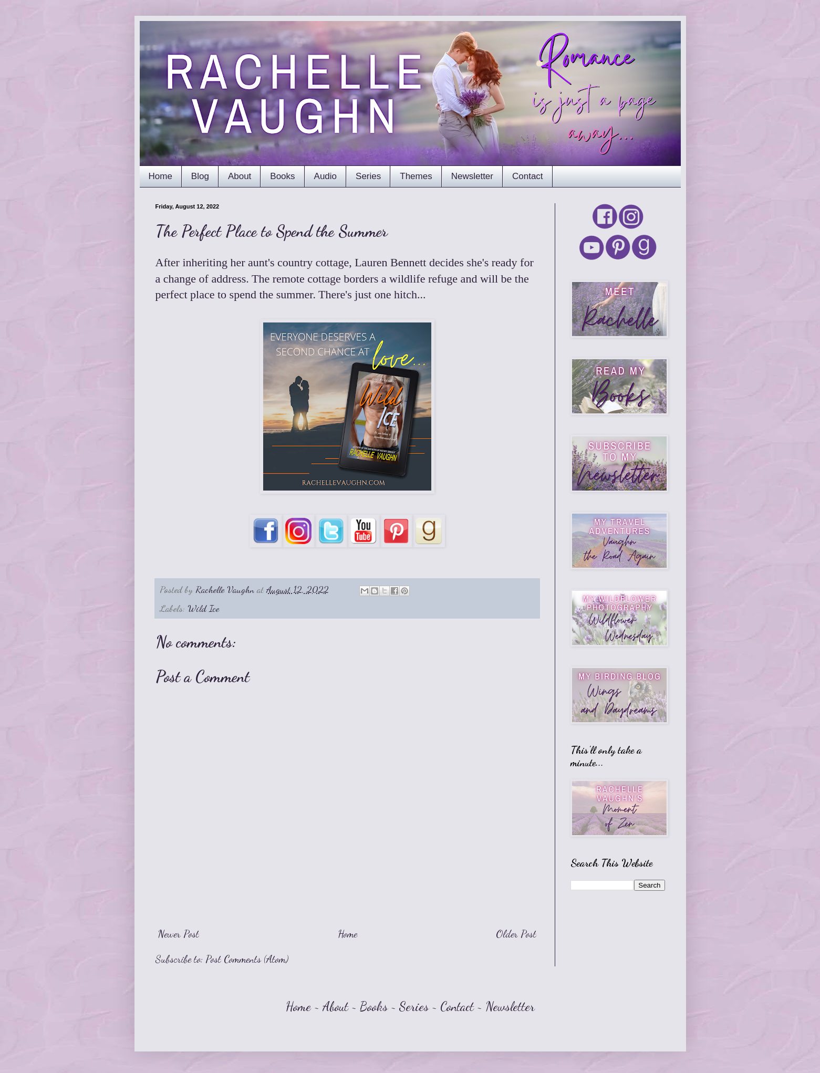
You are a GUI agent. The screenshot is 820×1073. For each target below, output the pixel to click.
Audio (325, 176)
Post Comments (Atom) (246, 959)
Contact (527, 176)
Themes (416, 176)
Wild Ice (203, 608)
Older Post (516, 934)
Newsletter (472, 176)
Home (160, 176)
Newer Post (178, 934)
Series (368, 176)
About (239, 176)
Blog (200, 176)
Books (282, 176)
